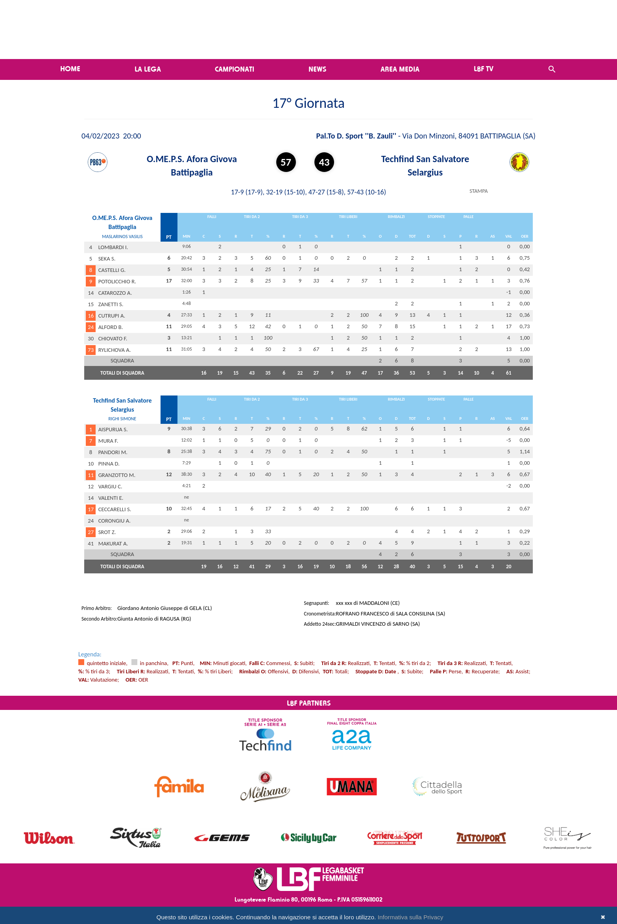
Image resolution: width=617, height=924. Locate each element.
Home (70, 68)
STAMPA (478, 191)
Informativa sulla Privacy (410, 917)
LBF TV (483, 68)
